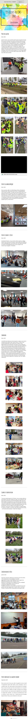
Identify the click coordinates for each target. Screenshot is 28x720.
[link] (14, 166)
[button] (1, 5)
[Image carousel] (14, 709)
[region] (14, 2)
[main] (14, 16)
